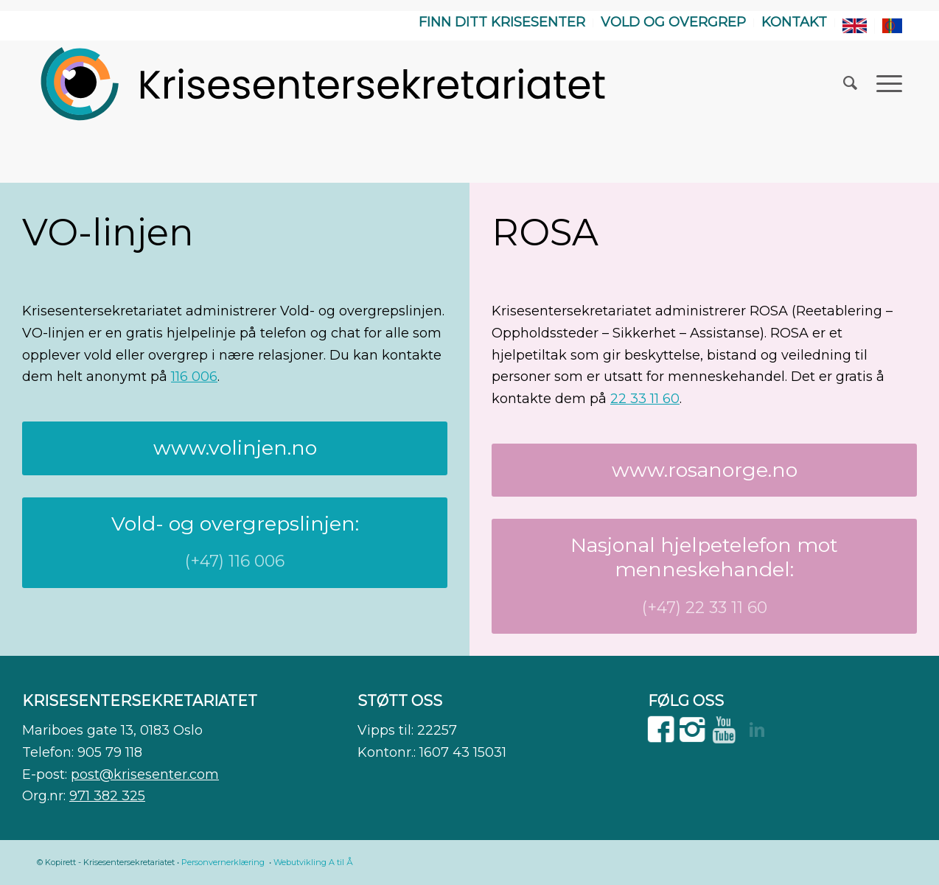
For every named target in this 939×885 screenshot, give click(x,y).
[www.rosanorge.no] (704, 470)
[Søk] (850, 83)
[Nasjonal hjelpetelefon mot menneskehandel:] (704, 576)
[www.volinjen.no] (234, 448)
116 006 (194, 376)
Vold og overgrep (673, 22)
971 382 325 (107, 796)
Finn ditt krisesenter (502, 22)
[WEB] (324, 83)
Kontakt (794, 22)
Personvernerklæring (223, 862)
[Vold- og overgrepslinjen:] (234, 542)
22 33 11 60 (645, 399)
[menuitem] (502, 22)
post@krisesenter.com (145, 774)
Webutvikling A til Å (313, 862)
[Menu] (884, 83)
